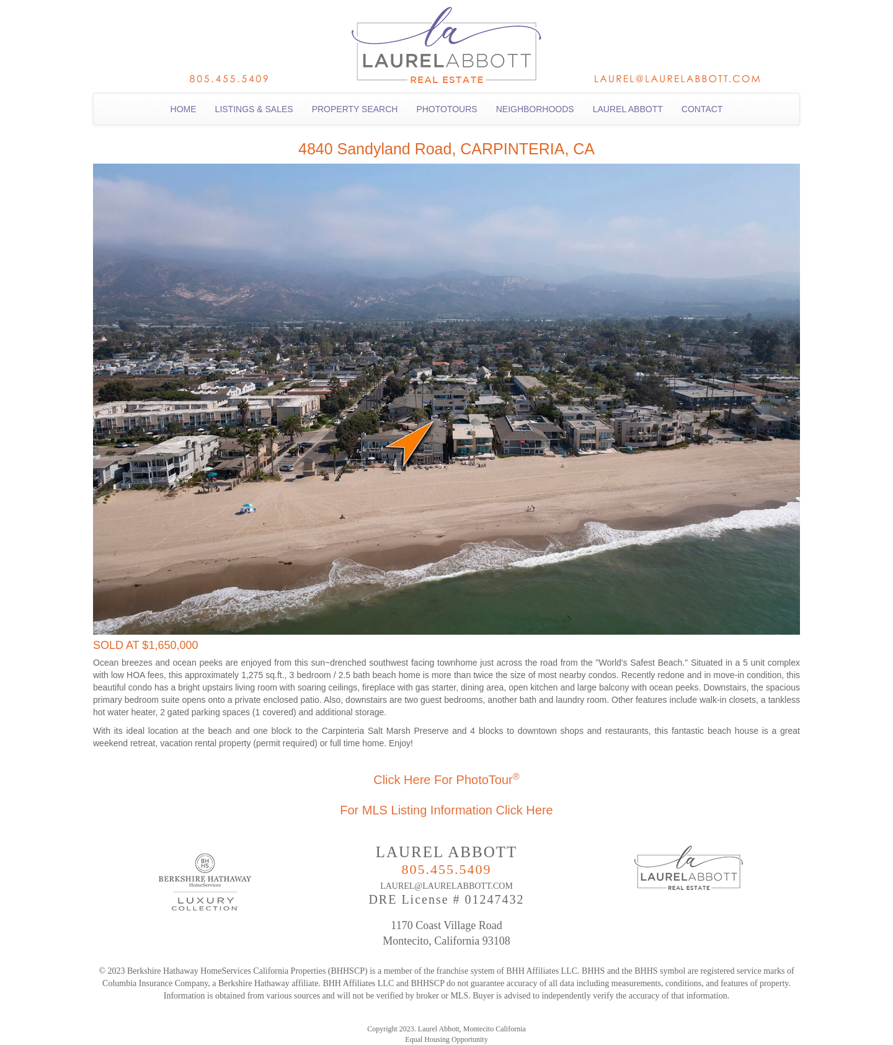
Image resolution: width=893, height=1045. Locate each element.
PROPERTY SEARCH (355, 109)
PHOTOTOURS (446, 109)
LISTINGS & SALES (254, 109)
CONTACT (702, 109)
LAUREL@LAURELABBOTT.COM (446, 886)
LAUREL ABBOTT (628, 109)
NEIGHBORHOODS (535, 109)
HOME (184, 109)
